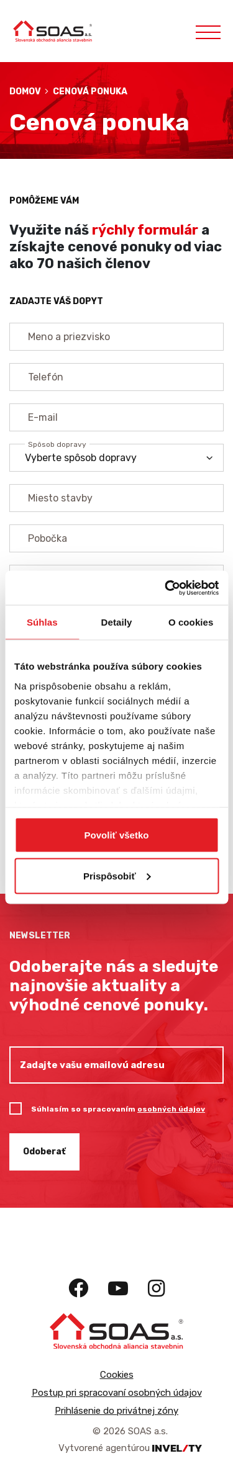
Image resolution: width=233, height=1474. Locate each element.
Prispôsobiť (117, 875)
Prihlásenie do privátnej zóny (116, 1410)
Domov (25, 91)
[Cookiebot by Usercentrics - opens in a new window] (166, 588)
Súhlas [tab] (42, 622)
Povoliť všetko (117, 835)
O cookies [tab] (191, 622)
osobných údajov (171, 1109)
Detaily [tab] (116, 622)
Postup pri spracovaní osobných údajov (117, 1392)
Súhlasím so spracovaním (118, 1109)
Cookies (117, 1374)
